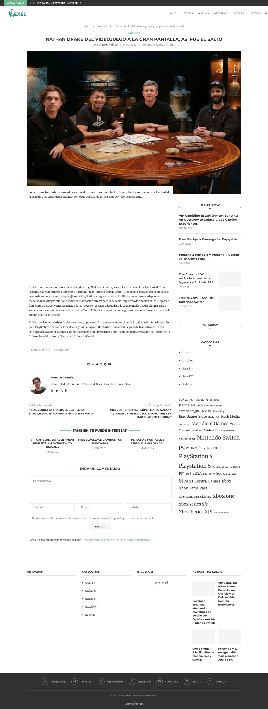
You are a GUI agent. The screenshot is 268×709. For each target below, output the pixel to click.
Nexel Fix (256, 13)
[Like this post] (88, 365)
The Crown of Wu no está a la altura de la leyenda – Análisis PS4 (196, 280)
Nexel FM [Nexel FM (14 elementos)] (197, 432)
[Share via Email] (109, 365)
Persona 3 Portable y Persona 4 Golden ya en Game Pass (209, 258)
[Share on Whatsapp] (101, 365)
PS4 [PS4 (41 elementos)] (182, 475)
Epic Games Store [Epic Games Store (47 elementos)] (193, 418)
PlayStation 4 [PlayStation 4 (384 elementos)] (196, 457)
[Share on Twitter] (97, 365)
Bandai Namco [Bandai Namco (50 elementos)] (191, 407)
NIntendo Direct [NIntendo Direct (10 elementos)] (226, 432)
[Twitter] (81, 682)
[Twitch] (217, 682)
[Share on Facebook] (93, 365)
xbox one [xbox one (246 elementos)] (224, 497)
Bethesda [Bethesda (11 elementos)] (208, 407)
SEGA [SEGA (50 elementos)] (197, 475)
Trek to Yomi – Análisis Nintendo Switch (196, 301)
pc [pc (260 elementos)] (182, 448)
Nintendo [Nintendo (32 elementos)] (210, 431)
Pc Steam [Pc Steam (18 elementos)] (191, 449)
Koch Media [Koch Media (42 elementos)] (230, 418)
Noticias (187, 13)
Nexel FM (238, 13)
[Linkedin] (140, 682)
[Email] (192, 682)
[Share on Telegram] (105, 365)
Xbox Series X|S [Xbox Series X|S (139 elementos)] (195, 513)
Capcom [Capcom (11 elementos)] (218, 407)
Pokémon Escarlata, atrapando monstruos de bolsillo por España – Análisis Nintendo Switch (203, 612)
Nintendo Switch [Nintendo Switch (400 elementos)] (218, 439)
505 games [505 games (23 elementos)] (186, 401)
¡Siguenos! (161, 583)
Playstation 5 (61, 351)
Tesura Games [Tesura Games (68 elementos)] (207, 482)
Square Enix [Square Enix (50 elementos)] (226, 475)
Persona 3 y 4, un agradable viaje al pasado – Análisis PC (229, 655)
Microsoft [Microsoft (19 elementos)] (185, 431)
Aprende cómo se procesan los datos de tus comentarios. (117, 541)
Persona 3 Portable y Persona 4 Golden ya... (148, 442)
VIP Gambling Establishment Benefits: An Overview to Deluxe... (78, 3)
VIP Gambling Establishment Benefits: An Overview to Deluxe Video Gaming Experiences (208, 221)
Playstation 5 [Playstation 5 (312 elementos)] (195, 467)
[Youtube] (167, 682)
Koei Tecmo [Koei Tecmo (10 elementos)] (184, 426)
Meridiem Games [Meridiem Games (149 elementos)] (209, 425)
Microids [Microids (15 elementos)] (235, 425)
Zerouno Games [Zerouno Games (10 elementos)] (221, 514)
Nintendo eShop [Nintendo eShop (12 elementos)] (187, 440)
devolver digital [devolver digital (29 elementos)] (190, 412)
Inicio (172, 13)
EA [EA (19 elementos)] (210, 412)
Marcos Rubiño (108, 45)
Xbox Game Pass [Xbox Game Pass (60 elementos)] (193, 489)
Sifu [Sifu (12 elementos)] (205, 475)
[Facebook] (53, 682)
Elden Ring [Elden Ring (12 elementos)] (218, 413)
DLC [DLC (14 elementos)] (204, 412)
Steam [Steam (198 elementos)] (186, 482)
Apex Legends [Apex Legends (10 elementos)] (212, 401)
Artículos (220, 13)
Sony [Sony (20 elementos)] (212, 475)
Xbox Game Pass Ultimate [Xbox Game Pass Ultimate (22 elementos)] (195, 498)
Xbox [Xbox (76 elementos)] (226, 482)
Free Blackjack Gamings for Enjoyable (100, 442)
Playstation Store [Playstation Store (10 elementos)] (220, 468)
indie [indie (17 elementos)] (211, 418)
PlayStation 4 (39, 351)
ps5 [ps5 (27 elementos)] (188, 475)
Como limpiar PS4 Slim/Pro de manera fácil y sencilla (203, 655)
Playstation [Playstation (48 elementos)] (207, 449)
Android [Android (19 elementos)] (199, 401)
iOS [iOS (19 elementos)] (218, 418)
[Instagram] (110, 682)
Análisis (203, 13)
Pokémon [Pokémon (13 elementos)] (235, 468)
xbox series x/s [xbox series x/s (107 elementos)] (193, 505)
